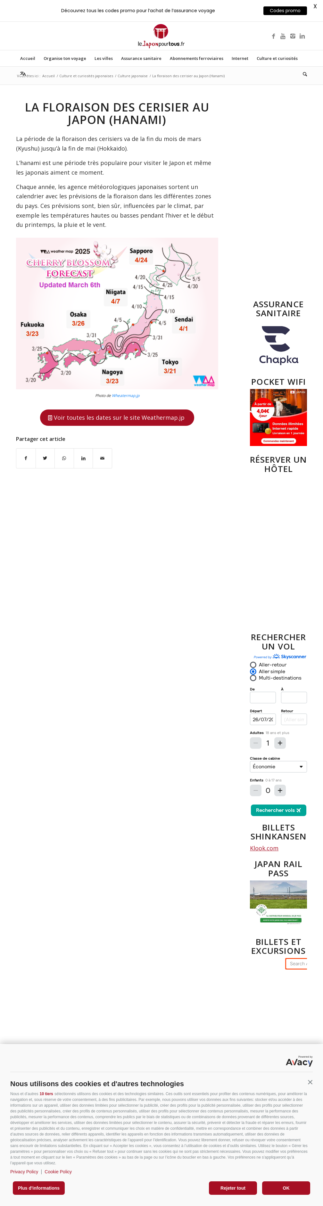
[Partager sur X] (45, 458)
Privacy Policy (24, 1171)
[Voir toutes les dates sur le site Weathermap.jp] (117, 417)
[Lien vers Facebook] (273, 36)
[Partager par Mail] (102, 458)
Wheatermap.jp (125, 395)
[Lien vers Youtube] (283, 36)
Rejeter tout (232, 1188)
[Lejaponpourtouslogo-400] (161, 36)
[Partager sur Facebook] (26, 458)
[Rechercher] (303, 74)
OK (286, 1188)
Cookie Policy (58, 1171)
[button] (310, 1082)
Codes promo (285, 10)
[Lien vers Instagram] (292, 36)
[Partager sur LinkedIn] (83, 458)
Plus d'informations (39, 1188)
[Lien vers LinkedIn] (302, 36)
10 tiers (46, 1094)
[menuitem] (27, 58)
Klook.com (264, 848)
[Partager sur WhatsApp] (64, 458)
